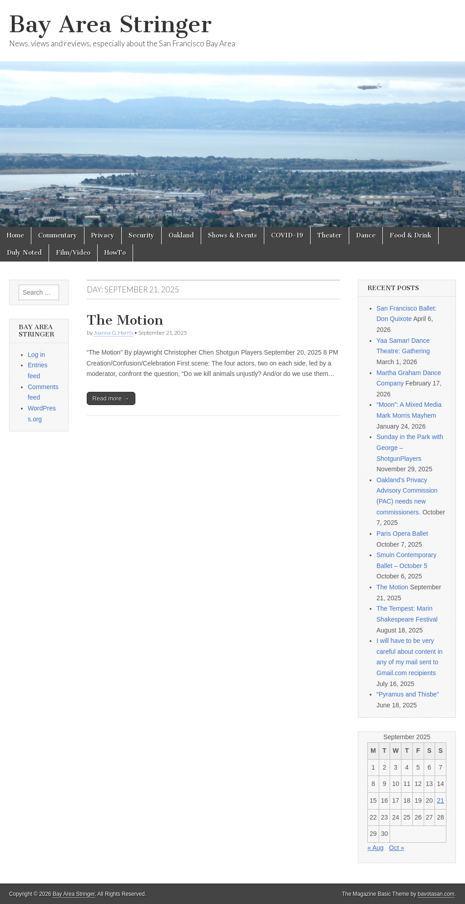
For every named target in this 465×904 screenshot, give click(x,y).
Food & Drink (410, 235)
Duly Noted (24, 253)
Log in (36, 354)
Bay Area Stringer (110, 24)
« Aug (375, 847)
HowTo (115, 253)
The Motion (125, 320)
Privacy (102, 235)
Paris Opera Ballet (402, 533)
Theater (329, 235)
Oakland (181, 235)
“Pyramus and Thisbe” (407, 694)
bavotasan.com (436, 894)
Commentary (57, 235)
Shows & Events (232, 235)
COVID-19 (287, 235)
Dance (366, 235)
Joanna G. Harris (113, 332)
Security (141, 235)
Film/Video (73, 253)
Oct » (396, 847)
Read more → (111, 398)
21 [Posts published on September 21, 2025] (440, 800)
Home (15, 235)
